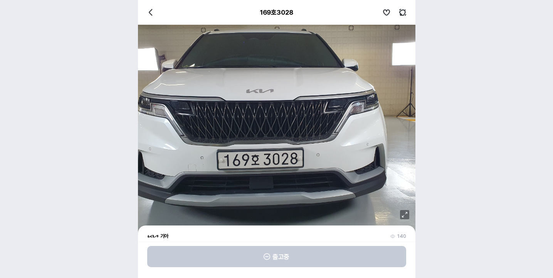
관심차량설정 (386, 12)
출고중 (276, 257)
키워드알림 (402, 12)
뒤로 (150, 12)
